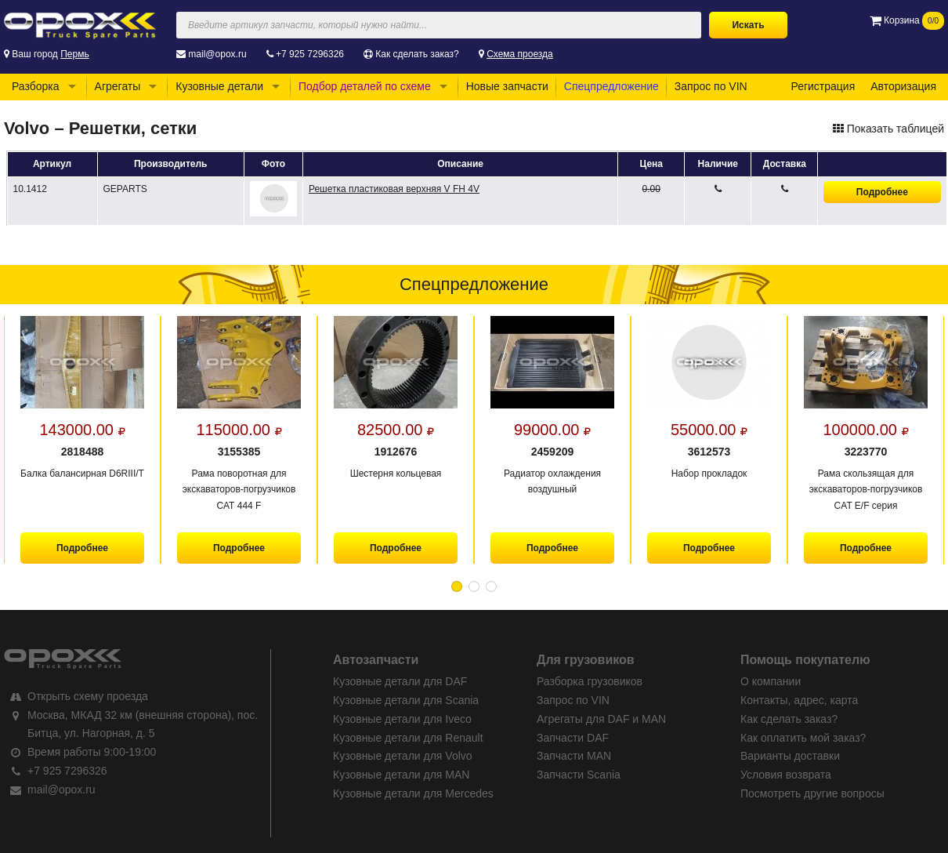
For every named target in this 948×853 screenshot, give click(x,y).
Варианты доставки (790, 756)
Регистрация (823, 86)
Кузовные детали (219, 86)
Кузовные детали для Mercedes (413, 793)
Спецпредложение (611, 86)
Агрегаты (118, 86)
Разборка (36, 86)
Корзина (907, 20)
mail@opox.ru (217, 54)
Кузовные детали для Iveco (402, 719)
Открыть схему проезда (87, 696)
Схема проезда (520, 54)
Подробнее (882, 192)
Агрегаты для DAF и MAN (601, 719)
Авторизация (903, 86)
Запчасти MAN (574, 756)
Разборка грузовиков (589, 681)
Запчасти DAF (573, 737)
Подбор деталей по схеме (365, 86)
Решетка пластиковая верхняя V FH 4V (394, 188)
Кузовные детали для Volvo (402, 756)
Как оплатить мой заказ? (803, 737)
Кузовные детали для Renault (408, 737)
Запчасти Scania (579, 774)
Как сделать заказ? (416, 54)
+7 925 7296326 (310, 54)
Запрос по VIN (711, 86)
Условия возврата (785, 774)
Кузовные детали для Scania (406, 700)
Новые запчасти (507, 86)
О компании (770, 681)
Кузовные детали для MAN (401, 774)
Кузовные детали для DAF (400, 681)
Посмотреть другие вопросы (812, 793)
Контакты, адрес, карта (799, 700)
